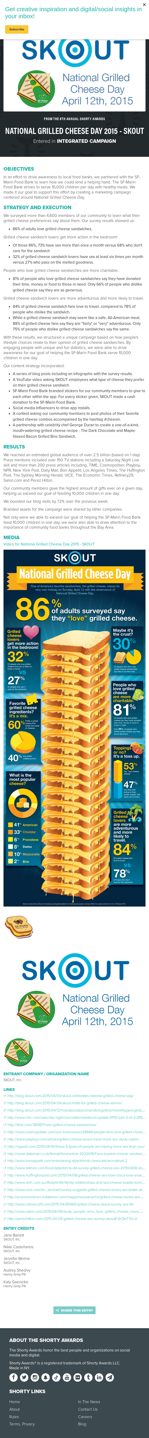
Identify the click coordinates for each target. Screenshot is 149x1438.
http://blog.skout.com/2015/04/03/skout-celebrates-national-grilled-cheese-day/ (68, 1096)
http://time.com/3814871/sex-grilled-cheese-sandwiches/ (50, 1124)
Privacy (28, 1424)
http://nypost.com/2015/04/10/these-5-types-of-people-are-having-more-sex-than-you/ (74, 1146)
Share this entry (74, 1310)
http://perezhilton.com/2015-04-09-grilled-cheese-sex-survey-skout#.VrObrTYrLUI (70, 1218)
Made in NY (19, 1368)
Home (14, 1401)
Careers (85, 1416)
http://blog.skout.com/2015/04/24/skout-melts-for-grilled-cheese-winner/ (63, 1103)
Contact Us (88, 1409)
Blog (82, 1424)
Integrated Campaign (86, 141)
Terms (14, 1424)
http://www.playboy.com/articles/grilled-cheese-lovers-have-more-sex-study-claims (71, 1139)
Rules (14, 1416)
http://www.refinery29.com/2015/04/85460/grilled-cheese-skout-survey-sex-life (68, 1204)
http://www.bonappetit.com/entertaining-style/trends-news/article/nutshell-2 (65, 1160)
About (14, 1409)
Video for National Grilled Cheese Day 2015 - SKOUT (49, 544)
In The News (89, 1401)
